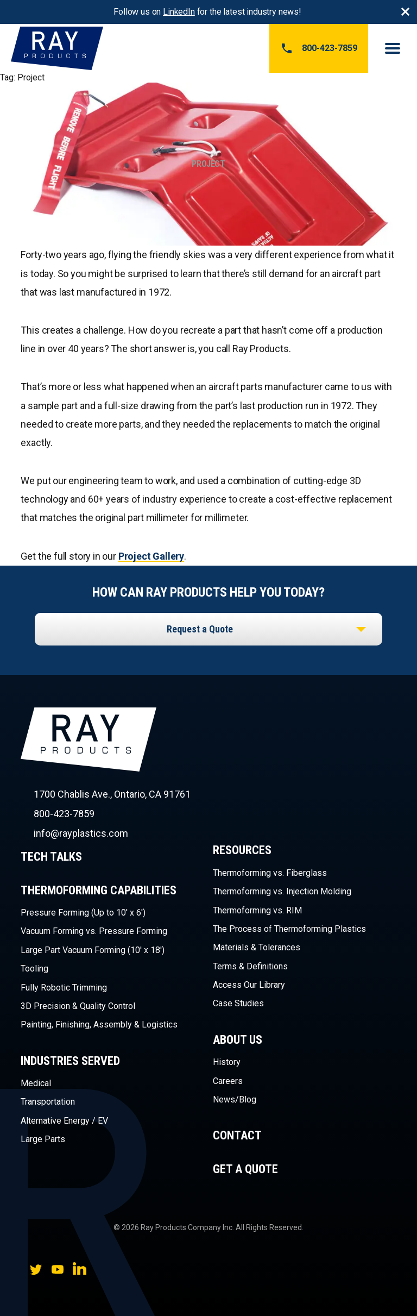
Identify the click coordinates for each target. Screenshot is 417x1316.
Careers (228, 1081)
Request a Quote (200, 629)
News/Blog (234, 1099)
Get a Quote (245, 1169)
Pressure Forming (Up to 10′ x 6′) (83, 912)
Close (405, 12)
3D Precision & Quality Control (78, 1006)
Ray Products (88, 759)
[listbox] (208, 629)
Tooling (34, 968)
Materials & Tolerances (256, 947)
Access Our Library (249, 985)
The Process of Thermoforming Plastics (289, 929)
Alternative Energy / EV (64, 1121)
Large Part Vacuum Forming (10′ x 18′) (93, 950)
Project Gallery (151, 556)
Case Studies (238, 1003)
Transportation (48, 1101)
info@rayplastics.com (81, 833)
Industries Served (70, 1061)
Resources (242, 850)
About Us (237, 1039)
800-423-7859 (318, 48)
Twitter (36, 1269)
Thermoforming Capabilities (98, 890)
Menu (392, 48)
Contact (237, 1135)
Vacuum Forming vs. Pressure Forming (94, 931)
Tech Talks (51, 856)
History (227, 1062)
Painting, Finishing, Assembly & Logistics (99, 1024)
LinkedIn (179, 12)
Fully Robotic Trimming (64, 987)
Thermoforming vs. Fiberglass (270, 873)
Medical (36, 1083)
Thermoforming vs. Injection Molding (282, 891)
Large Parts (43, 1139)
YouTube (57, 1269)
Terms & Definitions (250, 966)
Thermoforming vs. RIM (257, 910)
